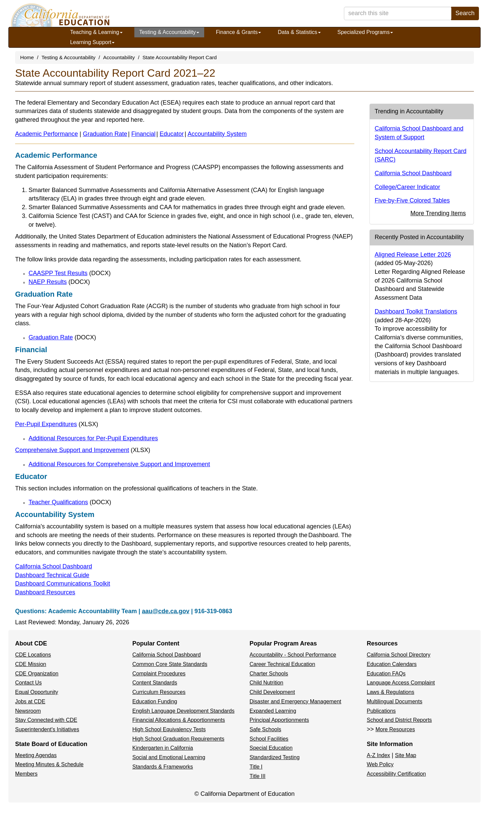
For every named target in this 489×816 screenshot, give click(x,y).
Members (26, 774)
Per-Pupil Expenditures (56, 424)
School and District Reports (399, 720)
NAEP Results (59, 282)
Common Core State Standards (169, 664)
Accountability (119, 57)
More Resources (395, 729)
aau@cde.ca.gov (165, 611)
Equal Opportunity (36, 692)
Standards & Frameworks (162, 767)
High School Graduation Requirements (178, 739)
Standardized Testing (275, 757)
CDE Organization (36, 673)
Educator (172, 134)
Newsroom (28, 711)
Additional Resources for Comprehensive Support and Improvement (119, 464)
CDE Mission (30, 664)
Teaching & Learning (96, 32)
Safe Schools (265, 729)
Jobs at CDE (30, 701)
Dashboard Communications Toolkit (62, 583)
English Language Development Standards (183, 711)
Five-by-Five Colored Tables (412, 200)
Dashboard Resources (45, 592)
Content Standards (154, 682)
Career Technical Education (282, 664)
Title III (257, 776)
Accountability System (217, 134)
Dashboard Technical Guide (52, 575)
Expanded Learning (273, 711)
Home (27, 57)
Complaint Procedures (158, 673)
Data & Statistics (299, 32)
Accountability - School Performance (293, 655)
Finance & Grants (238, 32)
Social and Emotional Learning (168, 757)
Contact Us (28, 682)
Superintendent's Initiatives (47, 729)
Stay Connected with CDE (46, 720)
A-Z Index (378, 755)
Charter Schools (269, 673)
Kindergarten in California (162, 748)
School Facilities (269, 739)
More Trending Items (438, 213)
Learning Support (92, 42)
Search (465, 13)
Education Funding (154, 701)
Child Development (272, 692)
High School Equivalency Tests (169, 729)
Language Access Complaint (401, 682)
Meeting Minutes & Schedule (49, 764)
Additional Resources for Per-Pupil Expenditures (93, 438)
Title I (256, 767)
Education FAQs (386, 673)
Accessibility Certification (396, 774)
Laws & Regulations (390, 692)
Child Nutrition (266, 682)
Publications (381, 711)
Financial (143, 134)
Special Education (271, 748)
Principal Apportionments (279, 720)
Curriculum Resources (158, 692)
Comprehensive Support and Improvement (82, 450)
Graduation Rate (105, 134)
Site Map (405, 755)
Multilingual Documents (394, 701)
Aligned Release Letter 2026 (413, 254)
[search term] (397, 13)
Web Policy (380, 764)
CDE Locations (33, 655)
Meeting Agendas (36, 755)
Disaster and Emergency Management (295, 701)
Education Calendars (392, 664)
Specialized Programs (365, 32)
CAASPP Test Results (69, 273)
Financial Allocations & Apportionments (178, 720)
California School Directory (398, 655)
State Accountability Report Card (179, 57)
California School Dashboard (53, 566)
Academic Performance (46, 134)
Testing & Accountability (169, 32)
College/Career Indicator (407, 187)
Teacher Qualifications (70, 502)
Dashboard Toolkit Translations (416, 311)
